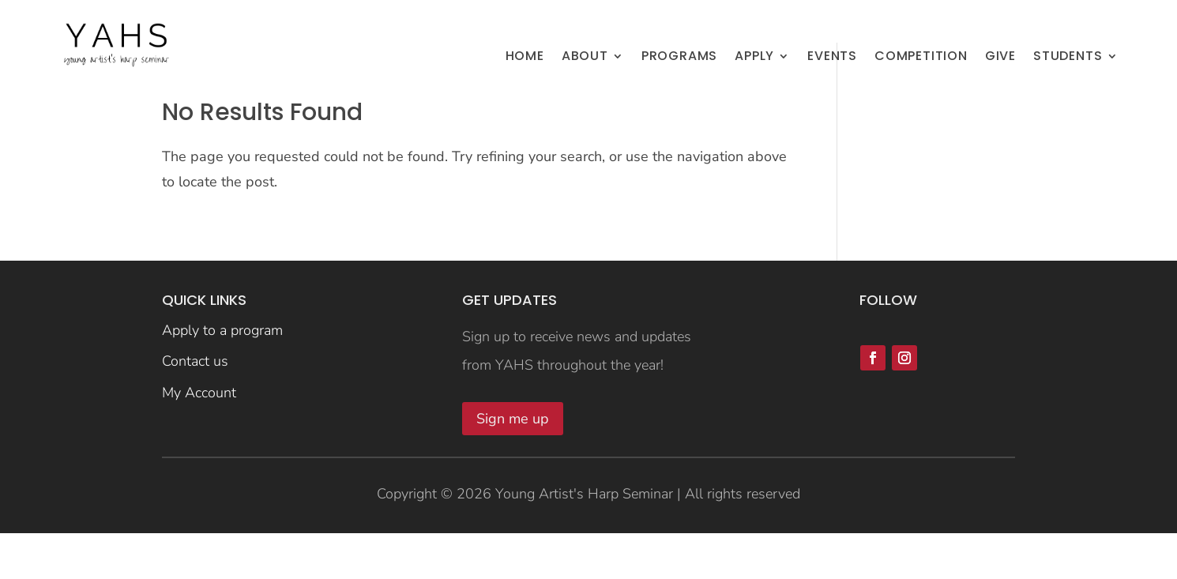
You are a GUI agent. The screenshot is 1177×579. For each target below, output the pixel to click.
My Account (199, 440)
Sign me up (512, 466)
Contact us (195, 409)
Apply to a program (222, 378)
